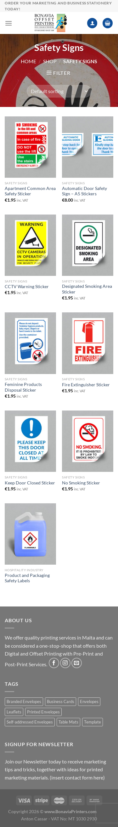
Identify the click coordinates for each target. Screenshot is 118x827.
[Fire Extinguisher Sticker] (87, 343)
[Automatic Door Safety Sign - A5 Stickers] (87, 147)
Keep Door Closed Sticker (30, 482)
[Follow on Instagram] (65, 663)
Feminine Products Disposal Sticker (23, 387)
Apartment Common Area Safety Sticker (30, 191)
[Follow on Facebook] (54, 663)
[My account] (92, 23)
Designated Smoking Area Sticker (87, 289)
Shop (50, 61)
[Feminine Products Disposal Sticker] (30, 343)
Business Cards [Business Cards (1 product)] (60, 701)
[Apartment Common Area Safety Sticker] (30, 147)
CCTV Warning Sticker (27, 286)
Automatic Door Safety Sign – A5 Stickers (84, 191)
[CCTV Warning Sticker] (30, 245)
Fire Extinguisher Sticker (86, 384)
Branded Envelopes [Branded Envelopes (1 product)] (24, 701)
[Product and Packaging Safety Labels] (30, 534)
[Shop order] (59, 91)
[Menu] (8, 23)
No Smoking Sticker (81, 482)
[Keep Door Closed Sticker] (30, 441)
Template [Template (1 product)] (92, 721)
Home (28, 61)
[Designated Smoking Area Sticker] (87, 245)
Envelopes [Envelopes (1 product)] (89, 701)
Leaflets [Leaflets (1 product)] (14, 711)
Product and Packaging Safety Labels (27, 578)
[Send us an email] (76, 663)
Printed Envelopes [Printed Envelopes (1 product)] (43, 711)
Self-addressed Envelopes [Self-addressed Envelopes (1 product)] (30, 721)
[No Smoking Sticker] (87, 441)
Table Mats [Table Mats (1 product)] (68, 721)
